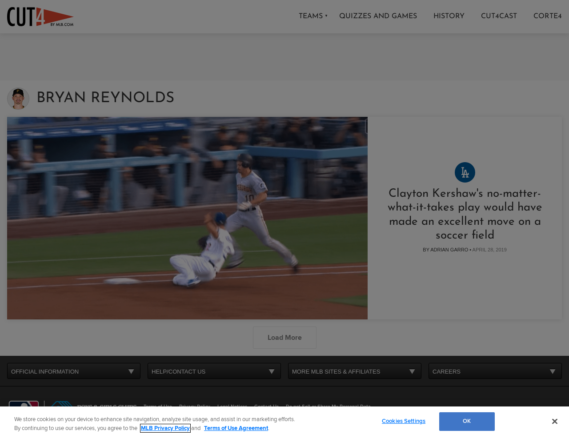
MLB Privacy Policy (165, 428)
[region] (284, 422)
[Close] (555, 421)
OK (467, 421)
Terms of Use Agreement (236, 428)
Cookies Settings (403, 421)
